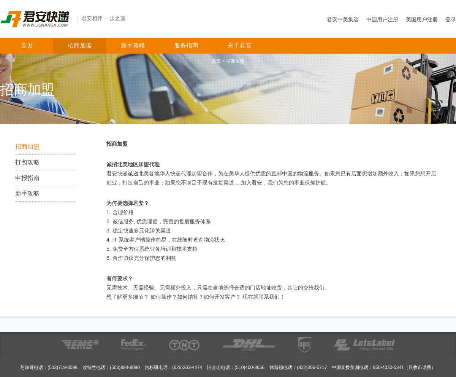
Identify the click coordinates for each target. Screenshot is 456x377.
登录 (450, 19)
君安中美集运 (343, 19)
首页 (27, 45)
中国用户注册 (382, 19)
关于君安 (239, 45)
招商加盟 (80, 45)
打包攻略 (27, 162)
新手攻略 (133, 45)
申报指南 (27, 178)
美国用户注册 (422, 19)
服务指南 (186, 45)
